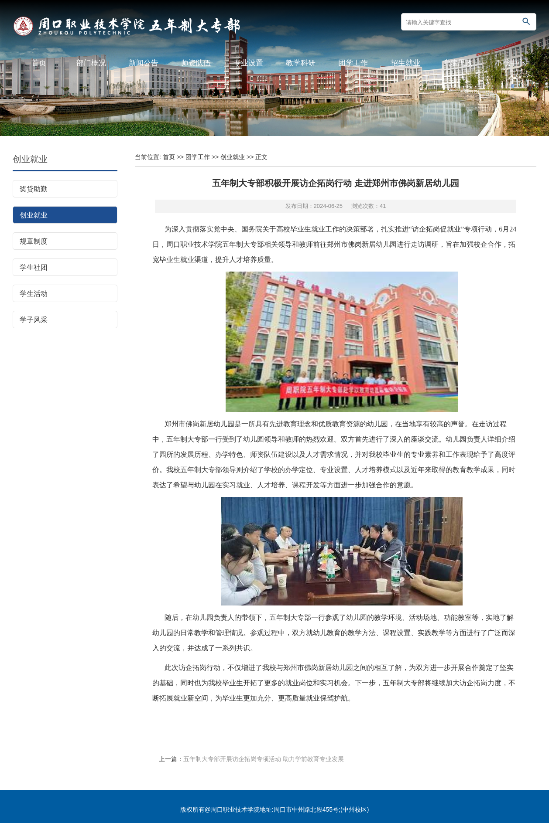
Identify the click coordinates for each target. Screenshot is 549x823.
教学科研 (301, 63)
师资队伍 (196, 63)
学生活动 (34, 293)
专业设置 (248, 63)
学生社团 (34, 267)
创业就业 (30, 159)
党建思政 (458, 63)
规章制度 (34, 241)
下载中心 (510, 63)
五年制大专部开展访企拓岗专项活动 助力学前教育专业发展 (263, 758)
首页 (38, 63)
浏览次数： (368, 206)
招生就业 (405, 63)
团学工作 (353, 63)
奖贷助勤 (34, 189)
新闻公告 (143, 63)
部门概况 (91, 63)
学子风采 (34, 319)
